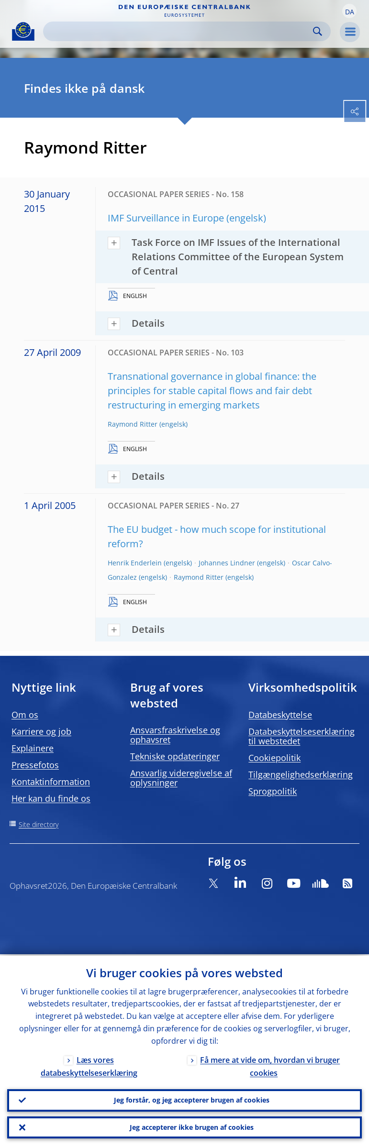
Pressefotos (35, 765)
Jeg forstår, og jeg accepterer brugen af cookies (191, 1099)
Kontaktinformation (50, 781)
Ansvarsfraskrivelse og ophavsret (175, 734)
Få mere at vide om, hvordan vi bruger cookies (270, 1065)
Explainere (32, 748)
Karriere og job (41, 731)
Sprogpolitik (272, 791)
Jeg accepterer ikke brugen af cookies (192, 1126)
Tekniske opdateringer (175, 756)
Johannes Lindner (227, 562)
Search (317, 31)
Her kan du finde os (50, 798)
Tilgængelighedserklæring (300, 774)
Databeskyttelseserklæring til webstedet (301, 736)
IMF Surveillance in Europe (166, 217)
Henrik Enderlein (135, 562)
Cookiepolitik (274, 757)
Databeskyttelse (280, 714)
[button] (349, 11)
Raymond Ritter (132, 424)
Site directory (38, 824)
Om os (24, 714)
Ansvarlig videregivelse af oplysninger (181, 777)
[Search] (179, 31)
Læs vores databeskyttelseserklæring (89, 1065)
